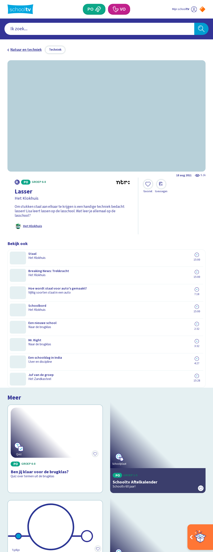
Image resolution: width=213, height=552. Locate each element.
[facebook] (9, 506)
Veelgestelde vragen (27, 435)
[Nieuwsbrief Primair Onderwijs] (156, 451)
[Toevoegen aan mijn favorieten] (148, 186)
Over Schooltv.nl (23, 442)
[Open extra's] (200, 537)
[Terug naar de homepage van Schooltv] (20, 9)
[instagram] (19, 506)
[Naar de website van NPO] (202, 9)
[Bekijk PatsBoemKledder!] (158, 349)
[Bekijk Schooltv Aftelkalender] (158, 286)
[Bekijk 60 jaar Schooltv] (55, 349)
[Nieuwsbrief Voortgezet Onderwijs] (156, 467)
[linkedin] (28, 506)
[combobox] (99, 29)
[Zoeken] (201, 29)
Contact (15, 429)
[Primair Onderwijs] (98, 9)
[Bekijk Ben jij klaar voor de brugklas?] (55, 286)
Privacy (14, 448)
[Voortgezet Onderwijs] (115, 9)
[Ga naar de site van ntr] (198, 519)
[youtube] (37, 506)
